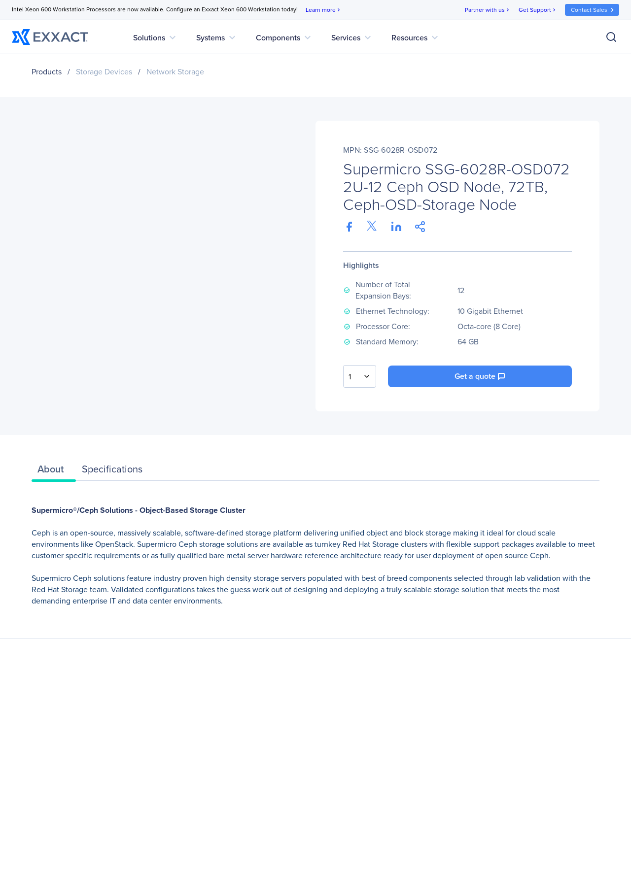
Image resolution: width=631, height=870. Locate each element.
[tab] (54, 471)
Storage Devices (104, 71)
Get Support (538, 10)
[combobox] (359, 376)
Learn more (324, 10)
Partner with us (488, 10)
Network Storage (175, 71)
